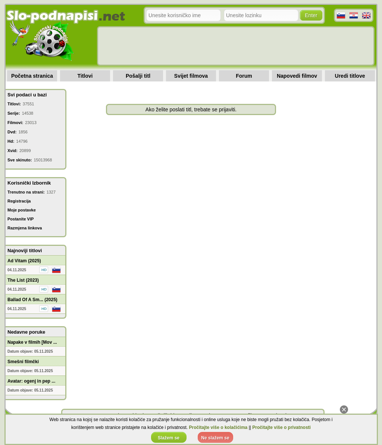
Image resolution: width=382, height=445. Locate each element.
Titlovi (85, 76)
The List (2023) (23, 280)
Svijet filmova (191, 76)
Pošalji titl (138, 76)
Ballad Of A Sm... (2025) (32, 299)
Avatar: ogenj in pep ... (31, 381)
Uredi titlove (350, 76)
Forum (244, 76)
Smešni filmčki (23, 361)
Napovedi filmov (297, 76)
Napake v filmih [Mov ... (32, 342)
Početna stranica (32, 76)
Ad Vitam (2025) (24, 260)
